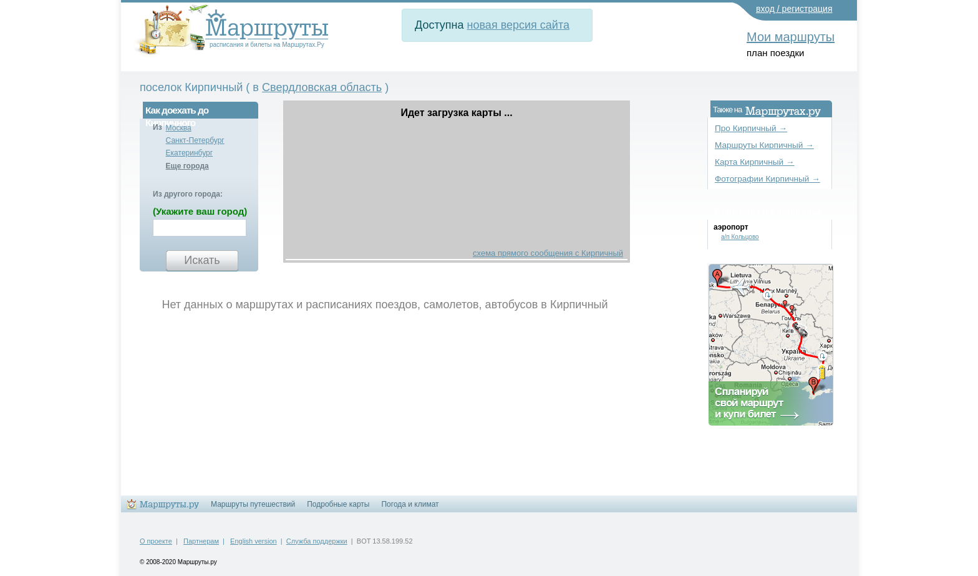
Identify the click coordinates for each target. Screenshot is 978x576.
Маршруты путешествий (253, 504)
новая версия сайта (518, 25)
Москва (178, 128)
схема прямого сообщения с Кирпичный (548, 253)
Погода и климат (409, 504)
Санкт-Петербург (195, 140)
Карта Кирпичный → (755, 162)
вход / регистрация (794, 9)
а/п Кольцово (740, 236)
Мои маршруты (791, 37)
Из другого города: (188, 194)
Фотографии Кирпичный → (767, 178)
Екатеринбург (189, 153)
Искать (202, 260)
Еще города (187, 166)
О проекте (156, 541)
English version (253, 541)
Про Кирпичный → (751, 128)
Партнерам (201, 541)
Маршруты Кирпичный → (764, 145)
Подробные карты (338, 504)
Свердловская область (322, 87)
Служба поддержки (316, 541)
